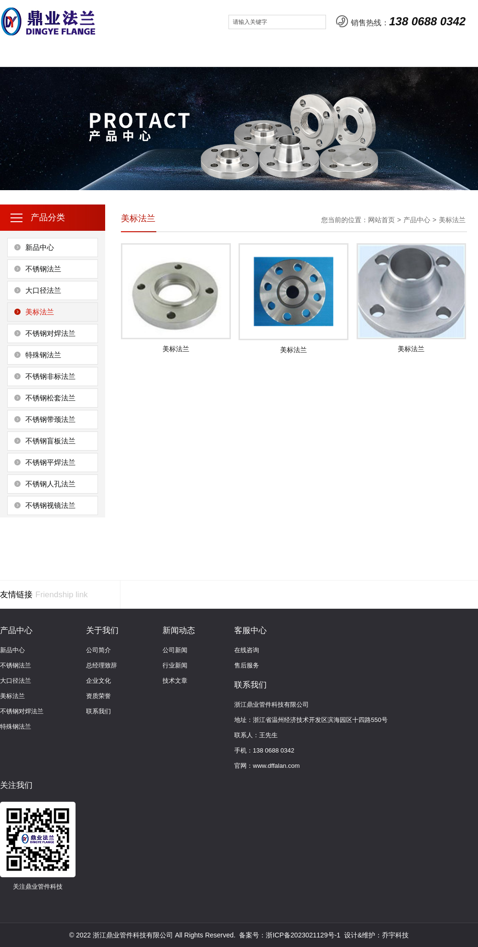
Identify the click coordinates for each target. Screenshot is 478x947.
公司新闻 (175, 650)
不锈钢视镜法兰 (50, 505)
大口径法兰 (43, 290)
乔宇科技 (395, 935)
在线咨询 (246, 650)
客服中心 (249, 55)
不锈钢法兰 (43, 269)
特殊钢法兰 (43, 355)
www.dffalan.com (276, 765)
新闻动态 (193, 55)
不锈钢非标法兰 (50, 376)
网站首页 (27, 55)
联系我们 (305, 55)
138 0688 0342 (427, 21)
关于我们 (82, 55)
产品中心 (138, 55)
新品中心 (39, 247)
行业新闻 (175, 665)
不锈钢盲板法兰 (50, 441)
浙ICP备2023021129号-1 (303, 935)
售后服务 (246, 665)
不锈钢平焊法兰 (50, 462)
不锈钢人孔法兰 (50, 484)
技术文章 (175, 680)
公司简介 (98, 650)
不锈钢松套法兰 (50, 398)
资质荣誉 (98, 695)
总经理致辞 (101, 665)
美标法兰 (39, 312)
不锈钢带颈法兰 (50, 419)
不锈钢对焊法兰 (50, 333)
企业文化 (98, 680)
